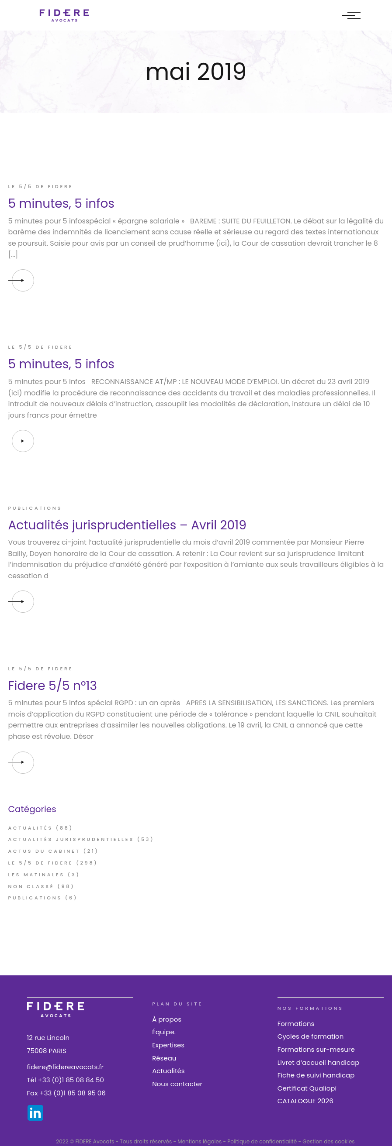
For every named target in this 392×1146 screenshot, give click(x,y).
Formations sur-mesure (316, 1049)
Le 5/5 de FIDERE (40, 186)
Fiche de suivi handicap (316, 1075)
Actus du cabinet (44, 850)
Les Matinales (36, 874)
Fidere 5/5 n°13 (52, 685)
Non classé (31, 886)
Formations (296, 1023)
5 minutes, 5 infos (61, 203)
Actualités (30, 827)
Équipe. (164, 1031)
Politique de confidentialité (262, 1141)
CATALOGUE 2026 (305, 1100)
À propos (166, 1019)
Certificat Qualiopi (307, 1088)
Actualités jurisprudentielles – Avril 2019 (127, 525)
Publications (35, 507)
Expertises (168, 1045)
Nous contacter (177, 1083)
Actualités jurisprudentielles (71, 839)
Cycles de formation (310, 1036)
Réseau (164, 1058)
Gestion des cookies (328, 1141)
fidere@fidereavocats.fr (65, 1066)
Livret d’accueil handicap (319, 1062)
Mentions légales (199, 1141)
